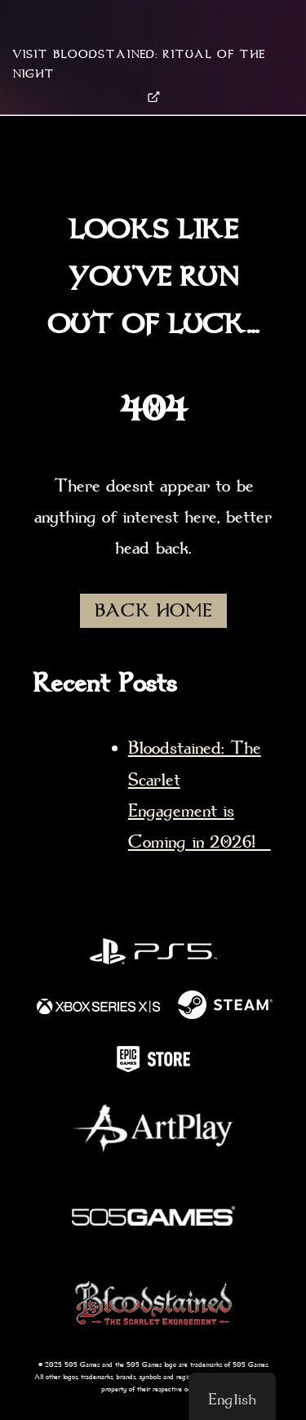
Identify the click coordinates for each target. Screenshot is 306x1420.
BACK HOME (153, 610)
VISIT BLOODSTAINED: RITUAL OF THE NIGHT (138, 75)
